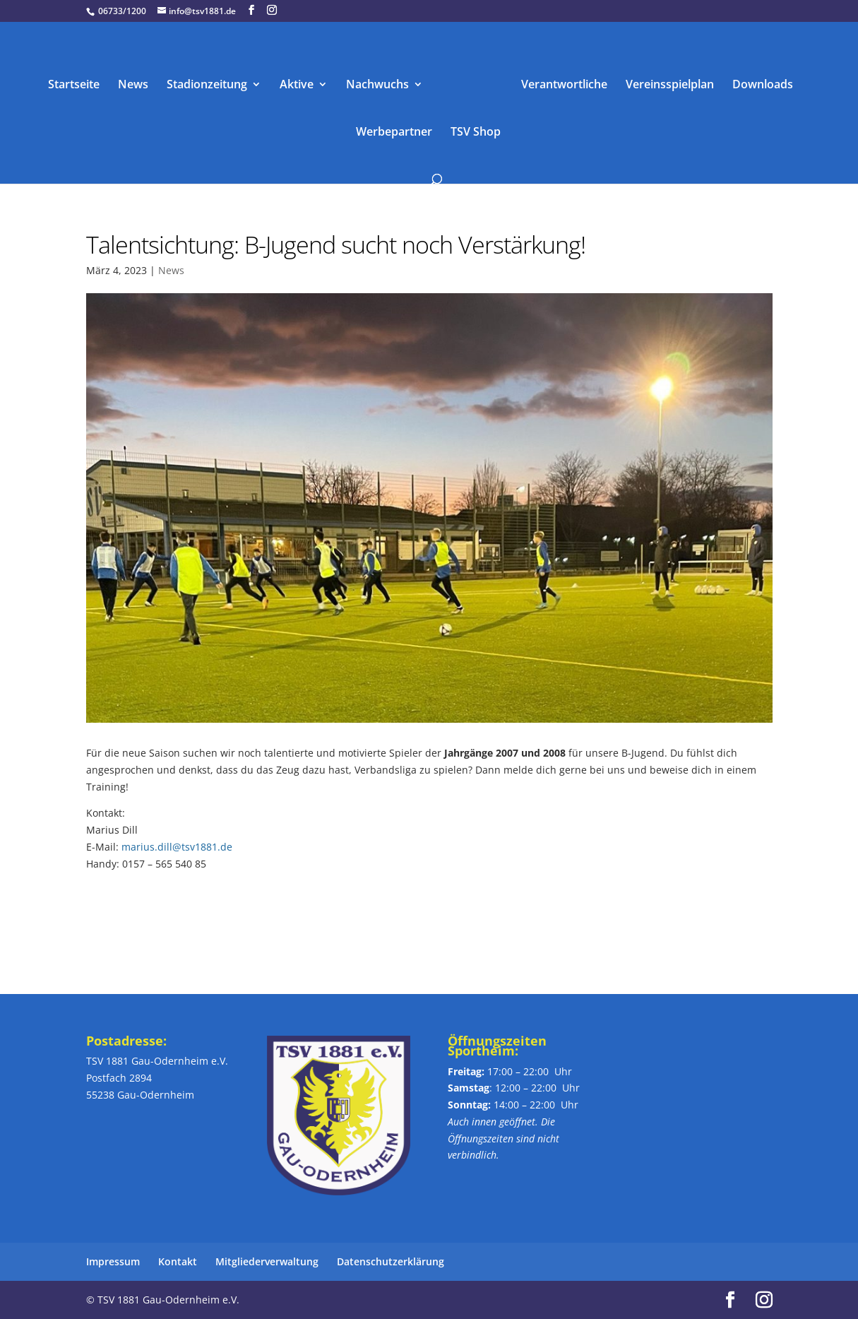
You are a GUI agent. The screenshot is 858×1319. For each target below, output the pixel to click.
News (133, 85)
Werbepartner (394, 132)
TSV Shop (476, 132)
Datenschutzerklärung (390, 1261)
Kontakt (177, 1261)
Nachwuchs (377, 85)
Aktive (297, 85)
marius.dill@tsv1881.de (176, 846)
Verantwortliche (564, 85)
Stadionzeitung (207, 85)
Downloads (762, 85)
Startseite (74, 85)
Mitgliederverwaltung (266, 1261)
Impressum (113, 1261)
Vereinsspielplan (670, 85)
